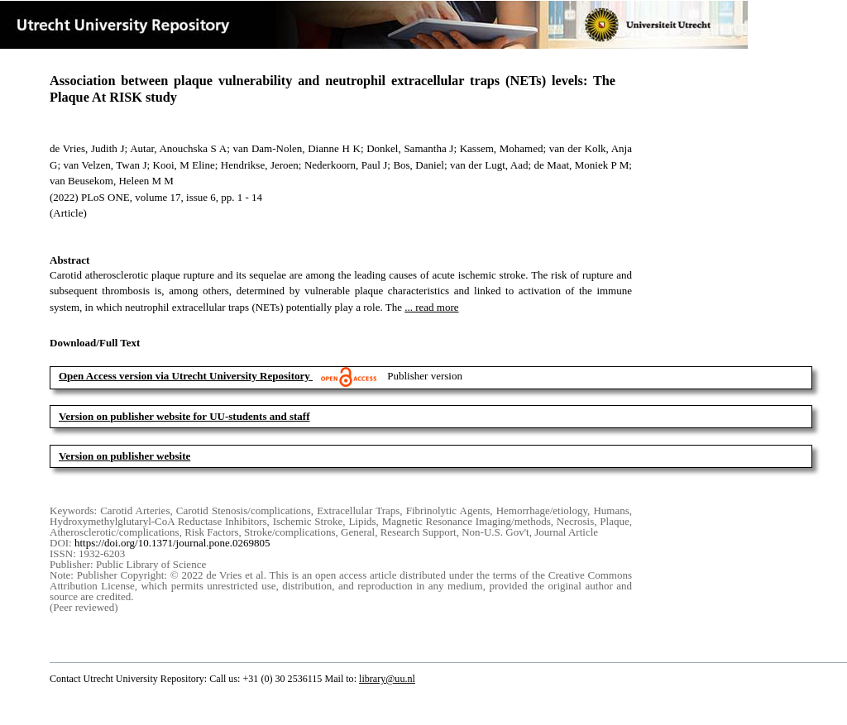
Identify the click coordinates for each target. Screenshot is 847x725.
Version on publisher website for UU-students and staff (184, 416)
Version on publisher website (124, 456)
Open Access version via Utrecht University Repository (184, 376)
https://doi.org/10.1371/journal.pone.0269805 (172, 543)
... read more (431, 307)
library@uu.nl (387, 678)
